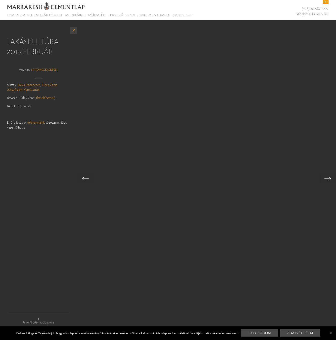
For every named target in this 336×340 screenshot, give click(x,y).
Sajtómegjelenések (44, 69)
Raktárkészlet (48, 15)
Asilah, (19, 89)
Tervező (116, 15)
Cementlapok (20, 15)
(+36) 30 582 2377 (315, 8)
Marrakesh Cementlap (46, 6)
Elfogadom (260, 333)
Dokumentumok (154, 15)
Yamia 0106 (32, 89)
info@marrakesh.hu (311, 14)
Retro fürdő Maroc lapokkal (38, 320)
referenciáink (36, 122)
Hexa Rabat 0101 (29, 85)
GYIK (130, 15)
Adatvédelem (300, 333)
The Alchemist (45, 98)
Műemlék (96, 15)
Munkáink (75, 15)
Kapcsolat (182, 15)
